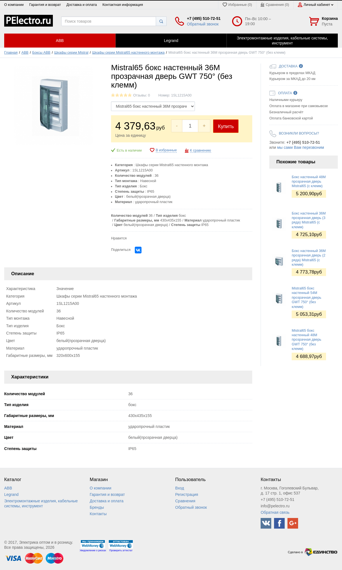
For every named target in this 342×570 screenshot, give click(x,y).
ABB (25, 53)
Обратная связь (275, 512)
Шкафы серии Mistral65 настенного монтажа (128, 53)
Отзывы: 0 (141, 95)
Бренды (97, 507)
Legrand (11, 494)
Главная (11, 53)
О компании (13, 5)
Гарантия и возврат (45, 5)
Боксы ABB (41, 53)
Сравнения (185, 501)
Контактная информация (122, 5)
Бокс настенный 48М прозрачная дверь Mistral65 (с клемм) (309, 181)
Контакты (98, 514)
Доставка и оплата (82, 5)
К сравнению (200, 150)
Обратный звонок (202, 24)
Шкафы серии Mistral (71, 53)
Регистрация (186, 494)
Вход (179, 488)
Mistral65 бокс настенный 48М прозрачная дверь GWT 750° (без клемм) (306, 340)
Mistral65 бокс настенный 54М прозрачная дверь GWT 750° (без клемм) (306, 297)
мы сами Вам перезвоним (300, 147)
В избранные (166, 150)
